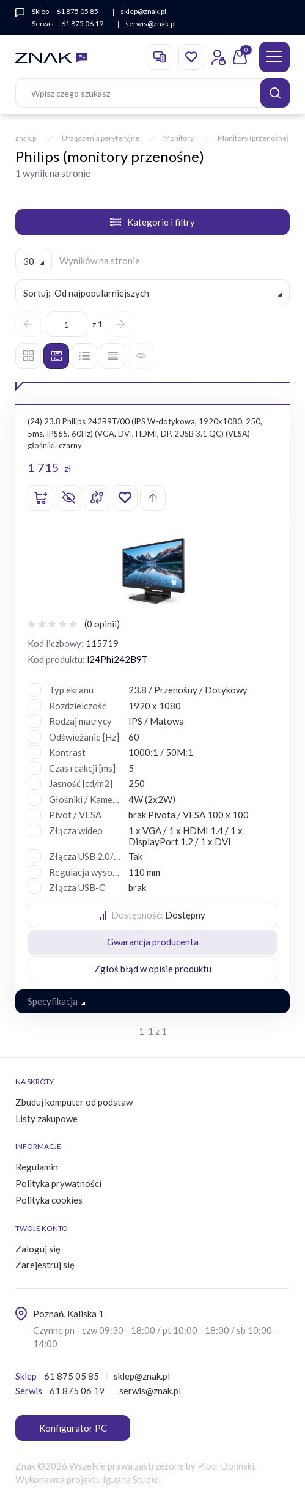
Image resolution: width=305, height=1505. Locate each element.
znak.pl (26, 137)
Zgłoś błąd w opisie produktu (152, 968)
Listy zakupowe (46, 1118)
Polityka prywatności (58, 1183)
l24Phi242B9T (117, 659)
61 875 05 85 (77, 11)
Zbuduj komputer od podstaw (74, 1101)
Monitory (178, 137)
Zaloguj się (38, 1248)
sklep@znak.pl (143, 11)
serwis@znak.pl (150, 23)
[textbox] (152, 293)
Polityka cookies (49, 1199)
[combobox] (33, 260)
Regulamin (36, 1166)
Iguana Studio (131, 1479)
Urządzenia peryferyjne (100, 137)
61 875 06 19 (82, 23)
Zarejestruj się (45, 1264)
